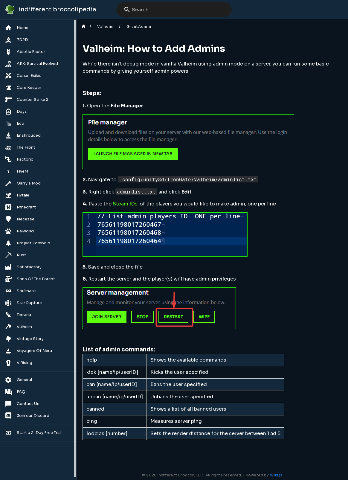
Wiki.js (276, 475)
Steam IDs (125, 204)
